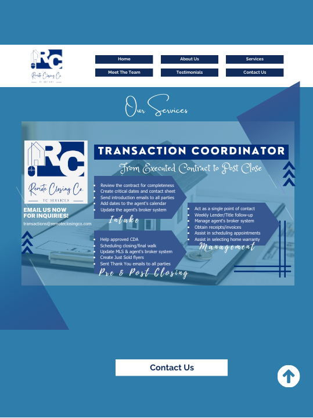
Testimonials (190, 72)
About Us (189, 59)
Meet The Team (124, 72)
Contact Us (254, 72)
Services (255, 59)
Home (124, 59)
